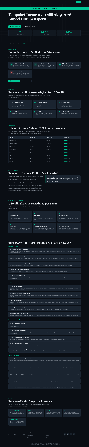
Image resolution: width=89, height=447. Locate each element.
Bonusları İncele (14, 81)
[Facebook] (71, 434)
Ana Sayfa (10, 43)
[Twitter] (65, 434)
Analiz (61, 2)
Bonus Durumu (55, 2)
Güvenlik (47, 435)
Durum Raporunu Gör (29, 26)
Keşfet (46, 437)
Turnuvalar (47, 2)
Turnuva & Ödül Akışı (17, 43)
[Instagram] (68, 434)
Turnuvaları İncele (15, 26)
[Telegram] (74, 434)
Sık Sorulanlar (26, 81)
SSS (46, 433)
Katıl (78, 2)
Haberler (73, 2)
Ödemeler (67, 2)
